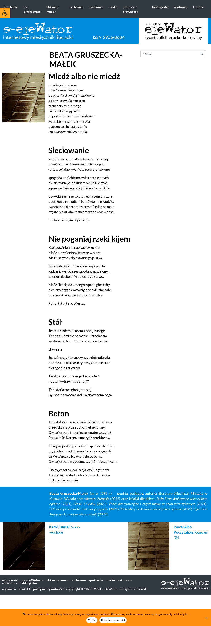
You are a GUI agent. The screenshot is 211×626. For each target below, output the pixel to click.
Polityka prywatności (113, 620)
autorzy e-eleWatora (130, 9)
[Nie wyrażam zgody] (206, 618)
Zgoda (92, 620)
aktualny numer (53, 9)
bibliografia (160, 7)
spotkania (96, 7)
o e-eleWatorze (32, 9)
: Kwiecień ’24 (191, 532)
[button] (5, 13)
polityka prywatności (48, 589)
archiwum (76, 7)
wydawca (181, 7)
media (113, 7)
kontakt (198, 7)
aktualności (10, 7)
